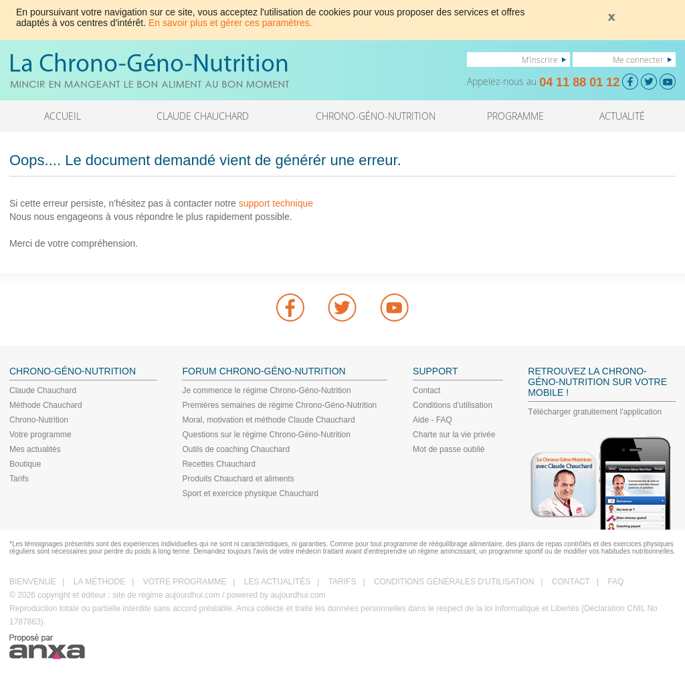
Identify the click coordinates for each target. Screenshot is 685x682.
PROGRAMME (515, 116)
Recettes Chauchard (218, 464)
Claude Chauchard (42, 390)
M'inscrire (540, 59)
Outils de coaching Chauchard (236, 449)
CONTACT (571, 581)
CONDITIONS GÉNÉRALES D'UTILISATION (454, 581)
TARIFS (342, 581)
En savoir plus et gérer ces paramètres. (230, 22)
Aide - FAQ (432, 420)
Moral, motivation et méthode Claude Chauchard (268, 420)
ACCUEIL (62, 116)
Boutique (25, 464)
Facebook (290, 307)
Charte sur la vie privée (454, 434)
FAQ (615, 581)
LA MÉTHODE (99, 581)
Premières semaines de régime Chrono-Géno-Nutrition (279, 405)
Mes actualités (35, 449)
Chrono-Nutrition (38, 420)
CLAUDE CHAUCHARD (203, 116)
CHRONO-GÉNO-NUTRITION (375, 116)
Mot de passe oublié (448, 449)
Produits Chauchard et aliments (238, 478)
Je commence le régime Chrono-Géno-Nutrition (266, 390)
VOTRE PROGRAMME (185, 581)
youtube (394, 307)
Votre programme (40, 434)
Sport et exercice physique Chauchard (250, 493)
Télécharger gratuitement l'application (595, 412)
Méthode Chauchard (45, 405)
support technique (276, 203)
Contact (426, 390)
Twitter (342, 307)
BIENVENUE (32, 581)
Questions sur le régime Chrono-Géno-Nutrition (266, 434)
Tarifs (19, 478)
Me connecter (638, 59)
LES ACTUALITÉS (277, 581)
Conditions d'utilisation (452, 405)
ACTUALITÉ (622, 116)
